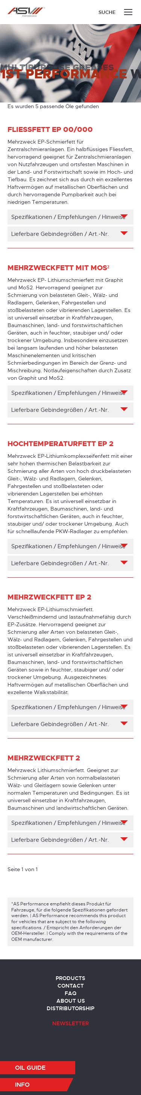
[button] (37, 1067)
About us (70, 1000)
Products (70, 978)
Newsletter (70, 1023)
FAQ (70, 993)
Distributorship (70, 1008)
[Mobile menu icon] (128, 12)
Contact (71, 985)
